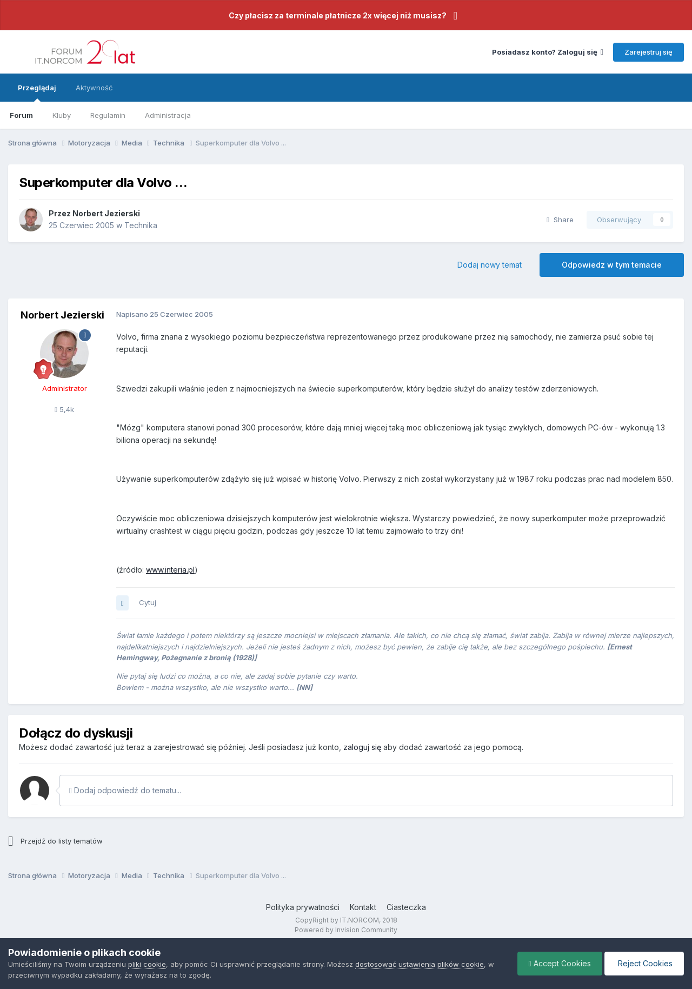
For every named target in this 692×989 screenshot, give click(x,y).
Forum (21, 115)
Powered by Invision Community (346, 930)
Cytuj (147, 602)
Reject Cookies (644, 963)
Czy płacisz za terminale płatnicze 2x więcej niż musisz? (338, 15)
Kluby (61, 115)
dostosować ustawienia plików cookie (419, 964)
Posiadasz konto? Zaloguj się (547, 52)
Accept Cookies (560, 963)
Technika (140, 225)
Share (560, 219)
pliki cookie (147, 964)
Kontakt (363, 907)
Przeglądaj (37, 92)
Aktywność (94, 87)
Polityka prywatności (303, 907)
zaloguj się (362, 747)
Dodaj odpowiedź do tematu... (125, 790)
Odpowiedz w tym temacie (612, 264)
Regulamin (107, 115)
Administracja (168, 115)
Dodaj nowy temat (489, 264)
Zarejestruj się (648, 52)
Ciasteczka (406, 907)
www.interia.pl (170, 569)
